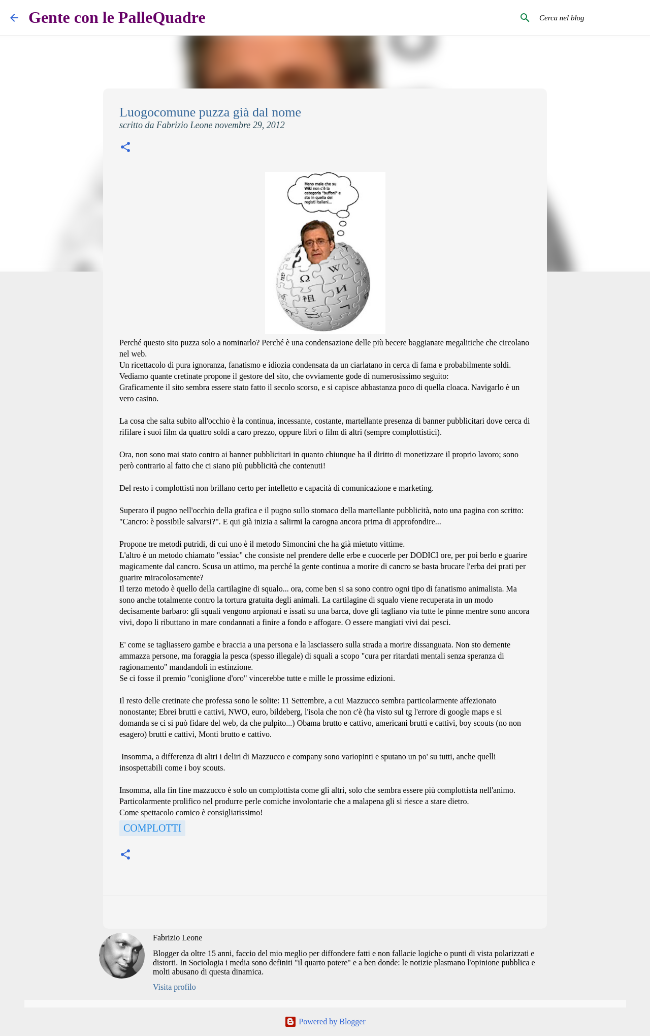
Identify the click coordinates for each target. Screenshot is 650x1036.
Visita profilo (174, 987)
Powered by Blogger (325, 1021)
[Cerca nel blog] (588, 18)
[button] (125, 148)
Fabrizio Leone (177, 937)
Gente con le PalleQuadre (117, 17)
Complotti (152, 828)
